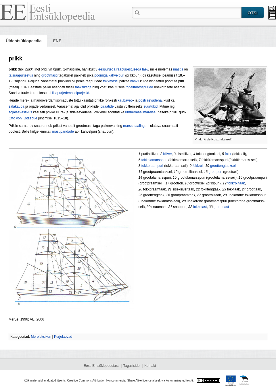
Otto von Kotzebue (23, 118)
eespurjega (106, 69)
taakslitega (83, 87)
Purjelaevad (63, 337)
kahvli (134, 81)
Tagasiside (131, 366)
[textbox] (191, 12)
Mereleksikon (41, 337)
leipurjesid (81, 93)
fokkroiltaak (236, 183)
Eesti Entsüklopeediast (101, 366)
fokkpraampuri (152, 166)
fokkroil (198, 166)
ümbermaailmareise (140, 112)
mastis (178, 69)
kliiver (167, 154)
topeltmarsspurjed (139, 87)
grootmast (221, 207)
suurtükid (150, 106)
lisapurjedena (62, 93)
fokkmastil (110, 81)
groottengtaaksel (223, 166)
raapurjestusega (128, 69)
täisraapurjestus (21, 75)
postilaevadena (150, 100)
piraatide (107, 106)
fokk (228, 154)
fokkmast (200, 207)
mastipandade (63, 131)
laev (145, 69)
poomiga (101, 75)
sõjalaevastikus (20, 112)
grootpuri (215, 172)
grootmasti (49, 75)
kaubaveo (125, 100)
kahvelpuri (116, 75)
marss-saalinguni (136, 126)
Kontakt (150, 366)
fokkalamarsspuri (154, 160)
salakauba (16, 106)
